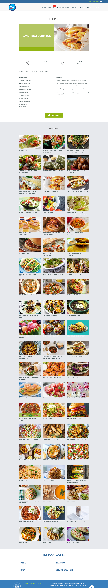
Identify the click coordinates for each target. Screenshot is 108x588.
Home (44, 7)
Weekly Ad (51, 7)
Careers (26, 583)
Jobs (90, 1)
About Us (32, 583)
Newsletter (95, 1)
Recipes (74, 7)
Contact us (40, 583)
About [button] (89, 7)
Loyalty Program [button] (63, 7)
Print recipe (54, 115)
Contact (98, 7)
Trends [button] (82, 7)
